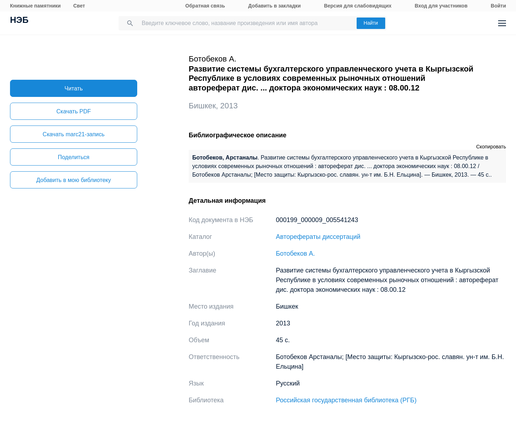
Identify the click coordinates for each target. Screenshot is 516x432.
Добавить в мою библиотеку (73, 180)
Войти (498, 6)
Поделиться (73, 157)
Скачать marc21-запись (73, 134)
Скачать (73, 111)
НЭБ (19, 21)
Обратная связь (205, 6)
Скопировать (491, 146)
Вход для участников (441, 6)
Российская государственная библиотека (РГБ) (346, 400)
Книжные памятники (35, 6)
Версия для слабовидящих (358, 6)
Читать (74, 88)
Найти (371, 23)
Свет (79, 6)
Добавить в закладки (274, 6)
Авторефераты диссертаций (318, 236)
